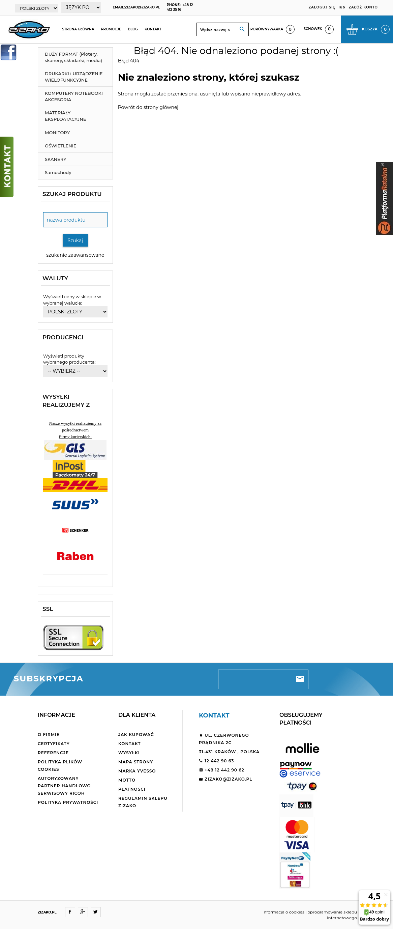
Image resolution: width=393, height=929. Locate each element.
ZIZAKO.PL (47, 912)
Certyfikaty (54, 743)
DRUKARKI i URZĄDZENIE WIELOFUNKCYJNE (73, 77)
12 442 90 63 (216, 760)
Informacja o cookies (283, 911)
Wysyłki (129, 752)
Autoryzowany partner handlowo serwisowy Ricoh (64, 786)
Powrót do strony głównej (148, 107)
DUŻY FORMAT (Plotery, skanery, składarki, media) (73, 57)
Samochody (58, 172)
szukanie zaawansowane (75, 255)
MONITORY (57, 132)
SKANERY (55, 159)
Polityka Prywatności (68, 802)
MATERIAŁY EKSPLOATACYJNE (65, 116)
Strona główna (78, 29)
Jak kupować (136, 734)
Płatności (132, 789)
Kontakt (153, 29)
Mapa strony (135, 761)
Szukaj (75, 240)
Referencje (53, 752)
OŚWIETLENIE (61, 145)
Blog (133, 29)
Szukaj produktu (72, 194)
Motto (126, 780)
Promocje (111, 29)
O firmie (49, 734)
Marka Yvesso (137, 770)
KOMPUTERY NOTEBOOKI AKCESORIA (74, 96)
